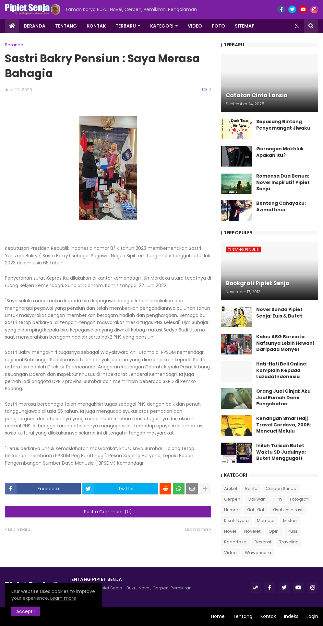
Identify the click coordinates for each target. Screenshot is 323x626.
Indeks (291, 616)
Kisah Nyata (236, 520)
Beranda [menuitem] (34, 26)
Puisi (292, 531)
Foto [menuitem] (218, 26)
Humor (231, 510)
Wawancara (258, 553)
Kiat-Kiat (255, 510)
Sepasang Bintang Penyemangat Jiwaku (283, 125)
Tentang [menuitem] (66, 26)
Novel (230, 531)
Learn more (63, 598)
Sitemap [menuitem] (245, 26)
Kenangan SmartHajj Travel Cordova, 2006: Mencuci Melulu (283, 424)
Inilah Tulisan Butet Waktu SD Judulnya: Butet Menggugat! (281, 452)
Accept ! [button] (25, 611)
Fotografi (299, 499)
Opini (274, 531)
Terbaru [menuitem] (125, 26)
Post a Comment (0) (108, 511)
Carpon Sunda (281, 488)
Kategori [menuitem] (161, 26)
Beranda (14, 45)
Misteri (290, 520)
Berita (251, 488)
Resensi (263, 542)
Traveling (289, 542)
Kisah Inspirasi (287, 510)
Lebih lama (196, 529)
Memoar (266, 520)
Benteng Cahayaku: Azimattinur (281, 206)
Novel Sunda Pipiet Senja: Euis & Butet (279, 313)
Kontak (268, 616)
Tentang (242, 616)
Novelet (252, 531)
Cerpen (232, 499)
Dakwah (257, 499)
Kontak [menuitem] (96, 26)
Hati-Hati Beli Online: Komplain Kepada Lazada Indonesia (281, 370)
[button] (297, 26)
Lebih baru (19, 529)
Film (278, 499)
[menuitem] (12, 26)
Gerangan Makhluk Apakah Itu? (280, 152)
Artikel (230, 488)
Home (218, 616)
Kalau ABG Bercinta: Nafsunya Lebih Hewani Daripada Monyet (285, 343)
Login (312, 616)
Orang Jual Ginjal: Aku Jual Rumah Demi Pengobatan (283, 397)
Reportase (235, 542)
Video (230, 553)
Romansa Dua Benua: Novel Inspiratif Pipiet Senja (283, 182)
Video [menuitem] (195, 26)
